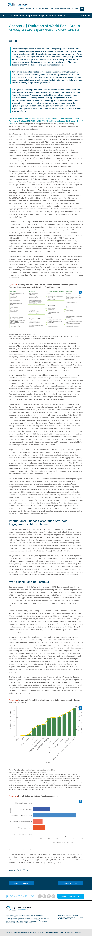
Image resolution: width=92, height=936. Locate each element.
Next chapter (69, 883)
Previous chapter (22, 883)
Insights (75, 9)
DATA (69, 9)
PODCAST (63, 9)
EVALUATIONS (49, 9)
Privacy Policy (59, 932)
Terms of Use (49, 932)
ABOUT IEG (21, 9)
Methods (29, 9)
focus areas (40, 9)
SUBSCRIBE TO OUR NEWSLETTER (70, 896)
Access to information (73, 932)
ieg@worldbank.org (65, 918)
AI (33, 9)
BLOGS (57, 9)
